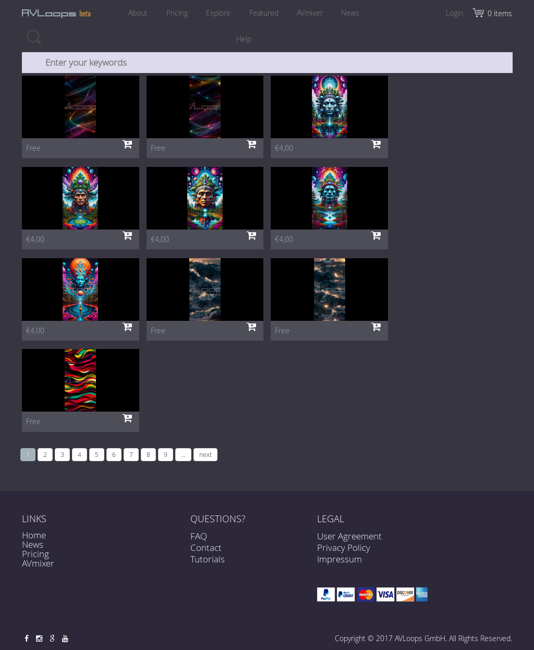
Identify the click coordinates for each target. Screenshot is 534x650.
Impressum (339, 559)
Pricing (175, 13)
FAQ (198, 540)
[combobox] (267, 62)
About (134, 13)
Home (34, 535)
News (354, 13)
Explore (217, 13)
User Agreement (349, 536)
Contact (206, 552)
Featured (264, 13)
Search (33, 36)
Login (454, 13)
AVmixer (312, 13)
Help (243, 39)
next (205, 454)
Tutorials (207, 564)
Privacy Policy (343, 547)
